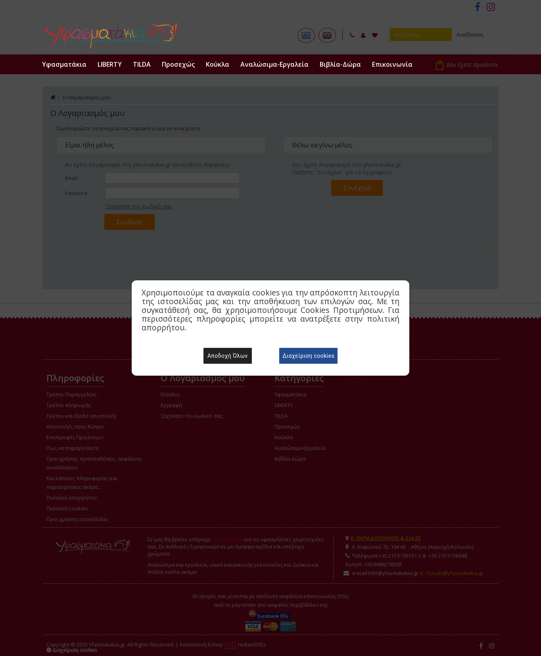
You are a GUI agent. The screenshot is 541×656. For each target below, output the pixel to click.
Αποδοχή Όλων (227, 356)
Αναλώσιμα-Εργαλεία (274, 64)
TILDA (142, 64)
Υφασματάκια (64, 64)
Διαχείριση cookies (308, 356)
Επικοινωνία (392, 64)
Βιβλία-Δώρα (340, 64)
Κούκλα (217, 64)
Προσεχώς (178, 64)
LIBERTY (110, 64)
